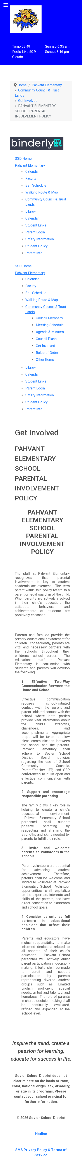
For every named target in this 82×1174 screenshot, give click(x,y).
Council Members (49, 318)
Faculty (30, 178)
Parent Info (33, 253)
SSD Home (23, 158)
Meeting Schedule (50, 325)
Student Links (35, 225)
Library (30, 211)
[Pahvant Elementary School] (26, 19)
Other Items (45, 360)
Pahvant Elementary (30, 165)
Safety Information (39, 239)
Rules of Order (47, 353)
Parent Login (35, 232)
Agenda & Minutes (50, 332)
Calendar (32, 171)
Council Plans (46, 339)
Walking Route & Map (41, 192)
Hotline (41, 1134)
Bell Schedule (35, 185)
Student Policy (36, 246)
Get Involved (45, 346)
